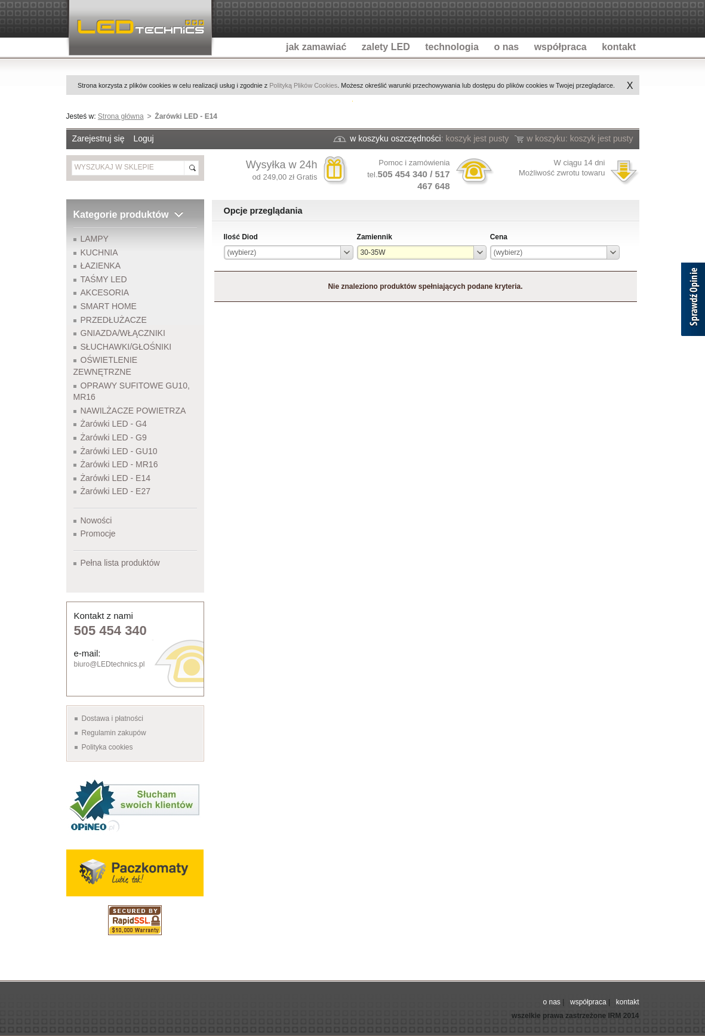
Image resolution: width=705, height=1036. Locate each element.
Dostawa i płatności (112, 718)
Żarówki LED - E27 (115, 491)
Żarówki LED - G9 (114, 437)
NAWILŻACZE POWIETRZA (133, 410)
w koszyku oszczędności (395, 138)
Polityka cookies (107, 747)
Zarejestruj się (98, 138)
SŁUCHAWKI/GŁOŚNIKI (126, 347)
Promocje (98, 533)
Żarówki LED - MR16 (119, 464)
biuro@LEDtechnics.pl (109, 664)
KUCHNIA (99, 252)
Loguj (143, 138)
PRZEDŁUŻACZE (114, 320)
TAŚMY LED (104, 279)
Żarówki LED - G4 (114, 423)
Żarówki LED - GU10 (119, 451)
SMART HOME (109, 306)
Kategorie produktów (121, 214)
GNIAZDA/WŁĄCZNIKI (123, 333)
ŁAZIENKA (101, 265)
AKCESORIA (105, 292)
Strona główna (121, 116)
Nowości (96, 520)
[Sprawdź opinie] (693, 301)
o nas (551, 1002)
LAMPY (95, 238)
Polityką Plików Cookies (303, 85)
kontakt (627, 1002)
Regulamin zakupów (114, 733)
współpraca (588, 1002)
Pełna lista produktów (120, 563)
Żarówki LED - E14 (115, 478)
